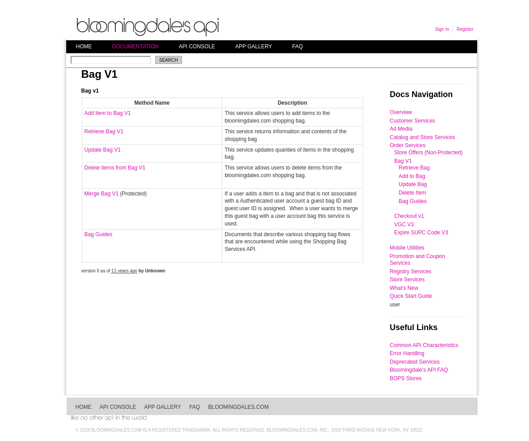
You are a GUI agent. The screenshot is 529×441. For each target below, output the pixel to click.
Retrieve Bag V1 (104, 131)
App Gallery (253, 46)
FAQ (297, 46)
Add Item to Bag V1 (108, 113)
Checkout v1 (409, 216)
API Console (197, 46)
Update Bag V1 (103, 150)
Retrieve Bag (414, 168)
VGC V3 (404, 224)
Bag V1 (403, 161)
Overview (401, 112)
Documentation (135, 46)
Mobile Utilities (407, 248)
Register (465, 29)
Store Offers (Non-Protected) (428, 152)
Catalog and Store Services (422, 137)
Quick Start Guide (411, 296)
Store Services (407, 279)
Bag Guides (99, 234)
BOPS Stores (406, 378)
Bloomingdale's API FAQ (419, 370)
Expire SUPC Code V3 (421, 232)
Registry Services (411, 271)
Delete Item (412, 193)
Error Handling (407, 353)
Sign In (442, 29)
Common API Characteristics (424, 345)
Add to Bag (412, 176)
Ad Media (401, 129)
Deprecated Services (415, 362)
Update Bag (413, 184)
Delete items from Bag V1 (115, 168)
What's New (404, 288)
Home (84, 46)
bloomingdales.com (238, 407)
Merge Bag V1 (102, 194)
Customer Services (412, 121)
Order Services (408, 145)
